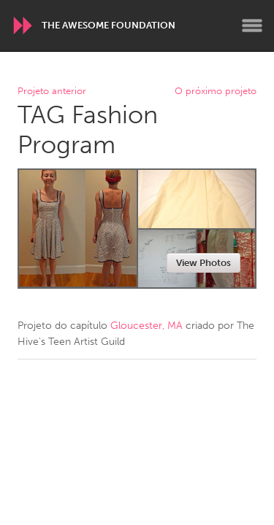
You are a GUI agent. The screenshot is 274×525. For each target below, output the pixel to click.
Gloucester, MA (146, 325)
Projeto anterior (52, 91)
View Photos (203, 262)
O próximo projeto (215, 91)
